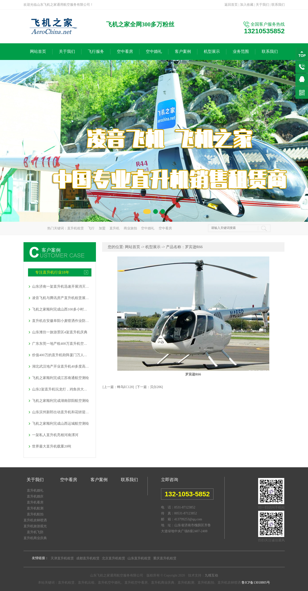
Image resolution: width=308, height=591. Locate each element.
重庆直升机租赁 (164, 558)
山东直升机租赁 (139, 558)
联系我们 (278, 4)
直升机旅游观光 (35, 526)
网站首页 (38, 51)
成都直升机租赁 (88, 558)
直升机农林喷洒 (35, 520)
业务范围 (241, 51)
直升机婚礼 (35, 490)
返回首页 (231, 4)
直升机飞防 (35, 532)
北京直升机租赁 (113, 558)
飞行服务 (96, 51)
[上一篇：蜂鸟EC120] (118, 387)
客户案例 (183, 51)
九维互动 (211, 575)
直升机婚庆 (35, 496)
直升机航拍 (35, 514)
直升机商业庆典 (35, 538)
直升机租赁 (75, 228)
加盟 (102, 228)
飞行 (91, 228)
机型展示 (212, 51)
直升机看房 (35, 502)
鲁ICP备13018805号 (256, 582)
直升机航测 (35, 508)
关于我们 (262, 4)
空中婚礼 (154, 51)
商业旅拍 (130, 228)
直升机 (114, 228)
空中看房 (125, 51)
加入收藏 (246, 4)
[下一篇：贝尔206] (149, 387)
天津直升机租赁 (62, 558)
